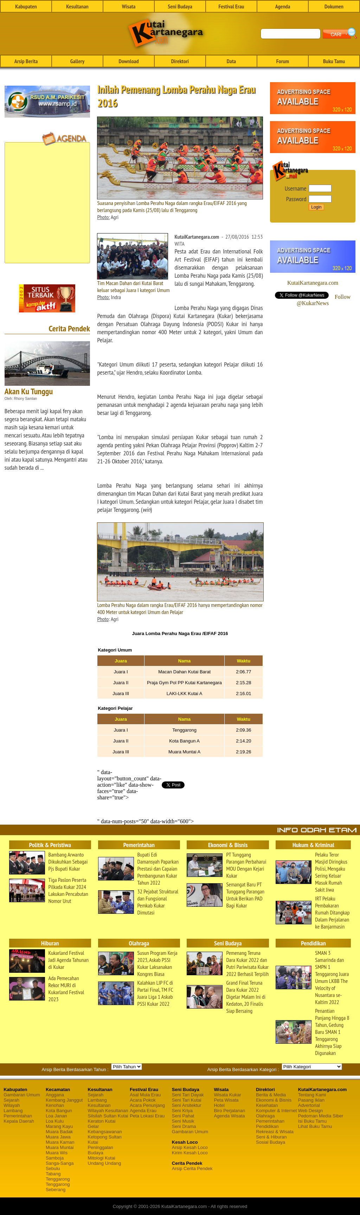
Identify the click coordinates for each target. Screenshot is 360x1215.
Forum (282, 61)
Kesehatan (267, 1105)
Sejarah (11, 1100)
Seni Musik (183, 1121)
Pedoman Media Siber (320, 1115)
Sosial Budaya (270, 1142)
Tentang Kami (312, 1094)
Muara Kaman (60, 1142)
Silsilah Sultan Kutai (108, 1115)
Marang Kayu (59, 1126)
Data (231, 61)
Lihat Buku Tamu (315, 1126)
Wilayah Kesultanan (108, 1110)
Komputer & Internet (276, 1110)
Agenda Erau (143, 1110)
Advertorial (309, 1105)
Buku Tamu (334, 61)
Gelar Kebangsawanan (105, 1129)
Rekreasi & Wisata (275, 1131)
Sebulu (53, 1168)
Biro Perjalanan (229, 1110)
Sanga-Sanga (60, 1163)
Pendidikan (267, 1126)
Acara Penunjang (147, 1105)
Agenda (282, 6)
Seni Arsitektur (186, 1105)
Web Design (310, 1110)
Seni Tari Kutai (186, 1100)
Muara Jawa (58, 1137)
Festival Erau (231, 6)
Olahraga (265, 1115)
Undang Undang (104, 1163)
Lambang (13, 1110)
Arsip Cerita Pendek (192, 1168)
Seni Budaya (180, 6)
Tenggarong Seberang (58, 1187)
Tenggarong (58, 1179)
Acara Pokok (143, 1100)
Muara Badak (59, 1131)
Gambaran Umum (22, 1094)
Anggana (55, 1094)
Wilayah (12, 1105)
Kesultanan (77, 6)
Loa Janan (56, 1115)
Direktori (180, 61)
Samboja (55, 1158)
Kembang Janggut (64, 1100)
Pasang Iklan (311, 1100)
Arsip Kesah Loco (190, 1147)
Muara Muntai (59, 1147)
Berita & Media (271, 1094)
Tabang (53, 1173)
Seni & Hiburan (271, 1137)
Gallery (77, 61)
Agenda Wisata (229, 1115)
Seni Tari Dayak (188, 1094)
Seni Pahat (183, 1115)
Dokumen (333, 6)
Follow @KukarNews (324, 300)
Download (128, 61)
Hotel (219, 1105)
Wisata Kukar (227, 1094)
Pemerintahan (18, 1115)
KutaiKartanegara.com (312, 283)
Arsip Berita (26, 61)
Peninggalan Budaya (100, 1150)
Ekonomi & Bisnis (273, 1100)
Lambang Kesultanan (99, 1102)
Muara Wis (57, 1152)
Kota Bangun (59, 1110)
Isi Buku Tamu (312, 1121)
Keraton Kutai (102, 1121)
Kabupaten (26, 6)
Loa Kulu (55, 1121)
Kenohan (55, 1105)
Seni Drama (184, 1126)
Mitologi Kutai (101, 1158)
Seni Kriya (182, 1110)
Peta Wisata (226, 1100)
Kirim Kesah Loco (190, 1152)
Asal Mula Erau (145, 1094)
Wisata (129, 6)
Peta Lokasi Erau (147, 1115)
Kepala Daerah (19, 1121)
